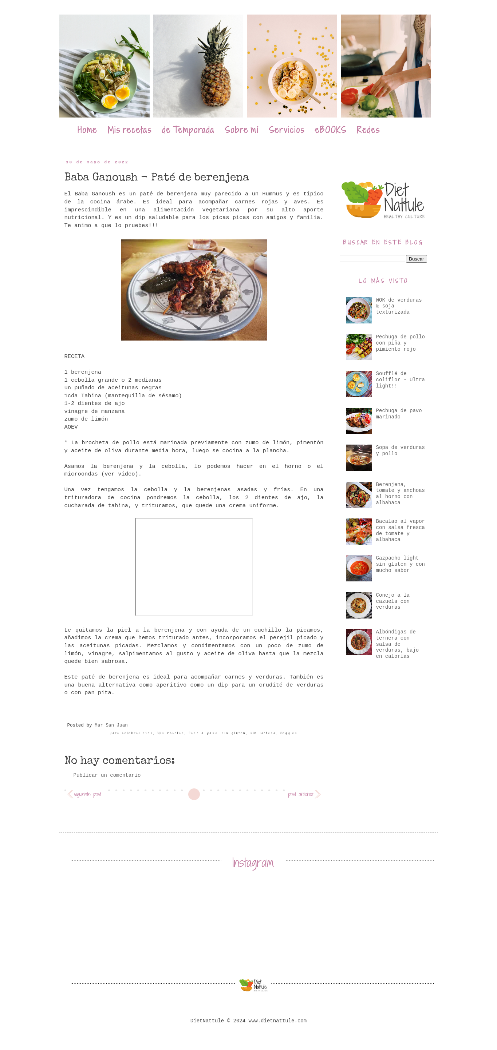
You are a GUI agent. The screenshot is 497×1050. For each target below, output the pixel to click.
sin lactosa (263, 733)
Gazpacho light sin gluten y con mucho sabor (400, 564)
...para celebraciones (129, 733)
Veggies (289, 733)
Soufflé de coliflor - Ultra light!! (400, 380)
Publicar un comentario (107, 775)
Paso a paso (203, 733)
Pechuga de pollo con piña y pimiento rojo (400, 343)
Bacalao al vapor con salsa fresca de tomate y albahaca (400, 530)
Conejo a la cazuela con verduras (393, 601)
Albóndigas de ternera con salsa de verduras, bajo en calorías (397, 644)
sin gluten (234, 733)
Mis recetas (171, 733)
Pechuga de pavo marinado (399, 414)
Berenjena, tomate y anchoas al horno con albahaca (400, 494)
